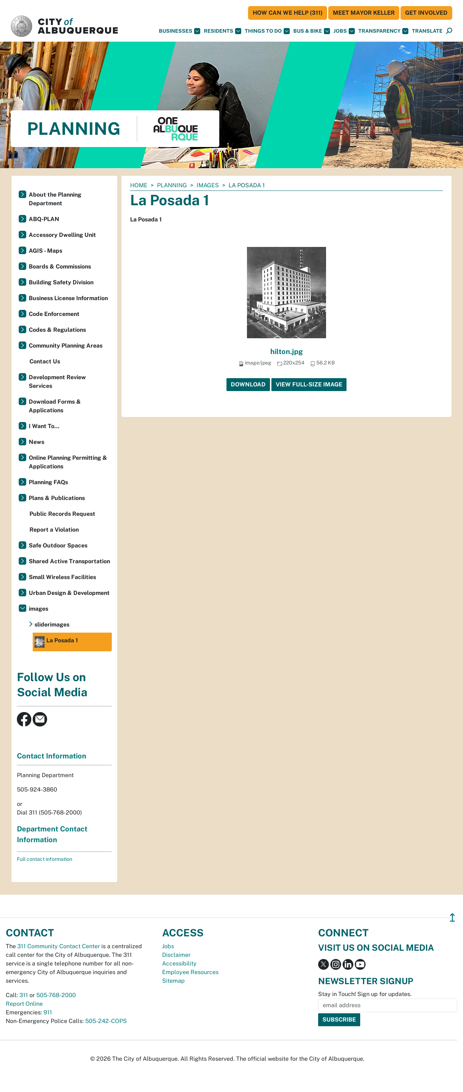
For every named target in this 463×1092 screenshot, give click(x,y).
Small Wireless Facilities (62, 577)
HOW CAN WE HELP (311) (287, 12)
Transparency (383, 31)
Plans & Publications (57, 498)
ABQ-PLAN (44, 219)
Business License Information (68, 298)
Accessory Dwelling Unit (62, 234)
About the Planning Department (55, 199)
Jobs (344, 31)
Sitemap (173, 980)
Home (138, 185)
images (208, 185)
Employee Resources (190, 972)
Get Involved (426, 12)
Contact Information (51, 756)
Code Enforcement (54, 314)
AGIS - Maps (45, 250)
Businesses (179, 31)
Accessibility (179, 963)
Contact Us (44, 361)
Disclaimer (176, 954)
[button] (427, 31)
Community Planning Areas (65, 345)
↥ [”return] (452, 917)
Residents (222, 31)
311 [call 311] (23, 995)
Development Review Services (57, 381)
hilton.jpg (286, 351)
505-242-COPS (106, 1021)
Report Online (24, 1003)
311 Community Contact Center (58, 946)
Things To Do (267, 31)
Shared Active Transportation (69, 561)
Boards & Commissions (60, 266)
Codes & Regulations (57, 329)
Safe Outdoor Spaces (58, 545)
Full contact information (44, 859)
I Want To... (44, 426)
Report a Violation (54, 529)
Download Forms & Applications (55, 406)
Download (248, 384)
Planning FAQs (48, 482)
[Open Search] (449, 31)
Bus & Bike (311, 31)
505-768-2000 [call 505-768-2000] (56, 995)
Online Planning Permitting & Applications (68, 462)
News (36, 442)
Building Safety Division (61, 282)
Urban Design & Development (69, 592)
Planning (172, 185)
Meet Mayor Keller (364, 12)
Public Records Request (62, 513)
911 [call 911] (47, 1012)
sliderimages (52, 624)
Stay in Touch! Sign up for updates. (365, 994)
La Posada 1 (56, 642)
